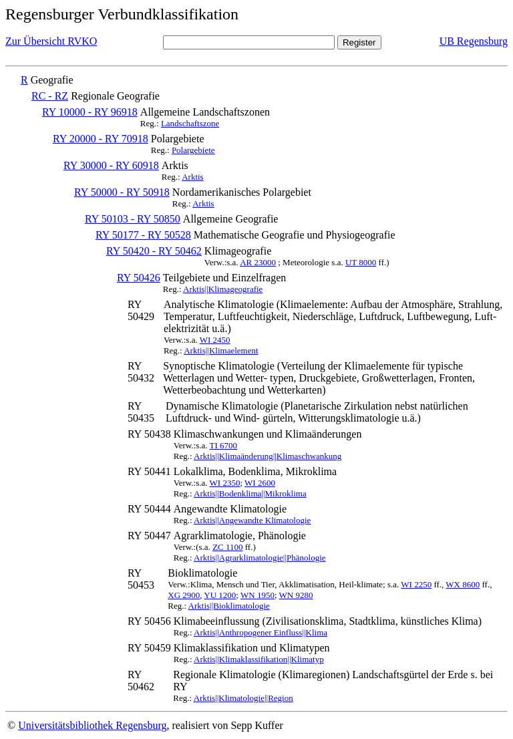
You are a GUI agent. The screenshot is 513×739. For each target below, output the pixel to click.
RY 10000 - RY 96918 (90, 112)
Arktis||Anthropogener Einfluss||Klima (260, 632)
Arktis (193, 177)
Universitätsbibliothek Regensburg (92, 725)
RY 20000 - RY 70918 (100, 138)
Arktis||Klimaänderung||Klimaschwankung (267, 456)
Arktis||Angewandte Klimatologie (252, 520)
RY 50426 (138, 277)
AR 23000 (258, 262)
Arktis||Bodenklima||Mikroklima (250, 493)
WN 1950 (257, 595)
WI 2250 (416, 584)
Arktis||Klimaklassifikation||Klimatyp (259, 659)
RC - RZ (49, 96)
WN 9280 (296, 595)
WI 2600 (259, 483)
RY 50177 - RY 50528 (143, 235)
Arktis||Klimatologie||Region (243, 698)
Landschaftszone (190, 123)
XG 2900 (184, 595)
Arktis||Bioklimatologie (229, 606)
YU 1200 (220, 595)
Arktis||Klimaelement (221, 350)
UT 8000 (360, 262)
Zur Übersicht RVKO (51, 41)
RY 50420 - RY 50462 (154, 251)
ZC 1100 (227, 547)
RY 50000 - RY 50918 (122, 192)
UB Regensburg (474, 41)
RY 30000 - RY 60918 (111, 165)
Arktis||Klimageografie (223, 289)
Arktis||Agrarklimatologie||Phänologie (259, 558)
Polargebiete (193, 150)
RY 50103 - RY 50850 (132, 219)
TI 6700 (224, 445)
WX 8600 (463, 584)
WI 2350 (225, 483)
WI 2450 (215, 340)
